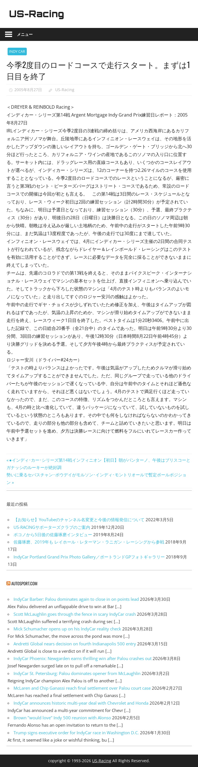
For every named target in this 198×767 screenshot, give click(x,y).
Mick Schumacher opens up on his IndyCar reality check (67, 629)
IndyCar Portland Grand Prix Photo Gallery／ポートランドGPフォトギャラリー (89, 557)
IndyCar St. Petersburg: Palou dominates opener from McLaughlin (77, 673)
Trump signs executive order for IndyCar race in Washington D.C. (76, 732)
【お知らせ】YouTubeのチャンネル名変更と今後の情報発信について (79, 519)
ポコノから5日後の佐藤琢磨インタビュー (53, 534)
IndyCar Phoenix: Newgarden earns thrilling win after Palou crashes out (83, 658)
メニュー (25, 34)
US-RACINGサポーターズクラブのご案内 (52, 527)
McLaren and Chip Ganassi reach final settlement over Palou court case (82, 688)
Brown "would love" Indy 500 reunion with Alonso (62, 717)
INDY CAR (17, 51)
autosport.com (24, 583)
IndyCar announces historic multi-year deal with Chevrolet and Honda (81, 703)
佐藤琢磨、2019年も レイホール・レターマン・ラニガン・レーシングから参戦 (89, 542)
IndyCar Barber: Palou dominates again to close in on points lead (76, 599)
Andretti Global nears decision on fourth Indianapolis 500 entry (75, 644)
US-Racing (36, 13)
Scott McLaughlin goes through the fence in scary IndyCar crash (75, 614)
